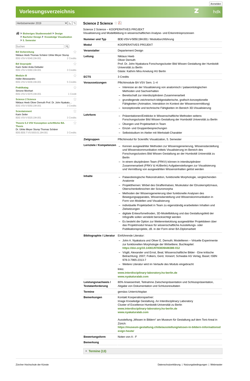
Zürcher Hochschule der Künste (32, 364)
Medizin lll (22, 75)
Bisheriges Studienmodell (37, 33)
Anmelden (216, 4)
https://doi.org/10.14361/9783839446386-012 (151, 248)
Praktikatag (22, 87)
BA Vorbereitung (25, 52)
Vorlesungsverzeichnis (47, 11)
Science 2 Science (26, 99)
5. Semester (29, 40)
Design (59, 33)
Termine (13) (97, 351)
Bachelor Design (32, 37)
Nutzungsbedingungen (195, 364)
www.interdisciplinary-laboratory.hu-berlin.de (147, 272)
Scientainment (24, 111)
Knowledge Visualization (58, 37)
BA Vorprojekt (24, 64)
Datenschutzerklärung (169, 364)
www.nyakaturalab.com (133, 276)
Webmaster (216, 364)
